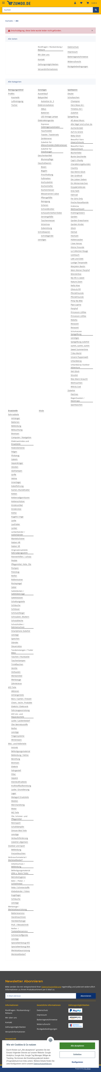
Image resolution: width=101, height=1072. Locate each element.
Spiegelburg (73, 116)
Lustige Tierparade (79, 262)
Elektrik (14, 766)
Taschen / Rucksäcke (20, 656)
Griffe (13, 474)
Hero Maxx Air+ (77, 105)
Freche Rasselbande (80, 202)
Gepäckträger (17, 463)
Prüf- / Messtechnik (19, 924)
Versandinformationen (48, 69)
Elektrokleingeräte (46, 120)
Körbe (14, 513)
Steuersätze (16, 646)
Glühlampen (16, 470)
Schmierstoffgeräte (19, 935)
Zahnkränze (16, 683)
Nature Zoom (76, 281)
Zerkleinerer (46, 138)
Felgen (14, 451)
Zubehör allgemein (19, 842)
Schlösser (15, 609)
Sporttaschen (76, 404)
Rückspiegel (16, 583)
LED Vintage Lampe (49, 116)
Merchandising (18, 805)
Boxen (43, 167)
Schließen (77, 1054)
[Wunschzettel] (81, 3)
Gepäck (14, 778)
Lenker (14, 528)
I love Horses (76, 243)
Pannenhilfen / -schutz (21, 556)
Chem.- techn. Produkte (21, 702)
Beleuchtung (16, 429)
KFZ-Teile (12, 687)
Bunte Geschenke (78, 156)
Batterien (45, 112)
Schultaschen (73, 97)
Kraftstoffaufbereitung (21, 785)
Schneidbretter (47, 209)
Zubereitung (46, 228)
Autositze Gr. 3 (47, 101)
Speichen (15, 638)
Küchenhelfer (47, 186)
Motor (14, 808)
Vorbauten (16, 672)
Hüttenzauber (77, 239)
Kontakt (41, 59)
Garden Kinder (77, 224)
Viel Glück (75, 371)
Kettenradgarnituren (20, 497)
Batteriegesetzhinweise (78, 56)
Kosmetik (15, 97)
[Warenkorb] (91, 3)
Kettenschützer (18, 501)
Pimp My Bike (77, 300)
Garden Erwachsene (80, 220)
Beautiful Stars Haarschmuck (77, 147)
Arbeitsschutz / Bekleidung (18, 865)
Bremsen (15, 433)
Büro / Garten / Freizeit (21, 698)
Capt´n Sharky (77, 160)
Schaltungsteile (18, 601)
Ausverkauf (43, 93)
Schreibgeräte (47, 235)
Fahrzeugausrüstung (20, 710)
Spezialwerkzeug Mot (20, 946)
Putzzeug (15, 572)
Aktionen (15, 691)
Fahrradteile (13, 414)
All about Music (77, 120)
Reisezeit (75, 323)
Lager (13, 793)
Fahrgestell (16, 770)
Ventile (14, 668)
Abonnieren (86, 996)
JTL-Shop (87, 1069)
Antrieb (14, 747)
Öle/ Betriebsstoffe (19, 724)
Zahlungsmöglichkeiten (48, 64)
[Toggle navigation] (3, 1)
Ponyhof (74, 308)
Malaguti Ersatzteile (20, 797)
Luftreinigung (17, 101)
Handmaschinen (18, 917)
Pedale (14, 560)
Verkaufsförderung (19, 838)
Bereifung (15, 759)
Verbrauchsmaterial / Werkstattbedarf (17, 858)
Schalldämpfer (17, 826)
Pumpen (15, 568)
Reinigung (45, 201)
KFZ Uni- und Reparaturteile (17, 715)
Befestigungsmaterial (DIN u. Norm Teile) (20, 871)
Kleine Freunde (77, 247)
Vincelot (74, 375)
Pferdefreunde (77, 293)
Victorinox (45, 224)
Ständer (14, 642)
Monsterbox (76, 274)
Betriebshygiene (18, 877)
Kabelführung (17, 486)
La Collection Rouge (79, 251)
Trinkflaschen (17, 664)
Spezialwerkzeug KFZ (20, 942)
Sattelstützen (17, 597)
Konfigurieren (77, 1062)
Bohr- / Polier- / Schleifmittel (18, 882)
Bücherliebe (76, 152)
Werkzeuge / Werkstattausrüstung (17, 908)
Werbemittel (16, 676)
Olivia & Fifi (76, 289)
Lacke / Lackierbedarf (20, 720)
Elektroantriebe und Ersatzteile (20, 442)
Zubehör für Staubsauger (46, 150)
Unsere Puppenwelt (79, 357)
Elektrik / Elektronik (19, 706)
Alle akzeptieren (77, 1046)
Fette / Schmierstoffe (20, 887)
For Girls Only (77, 198)
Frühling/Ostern (78, 213)
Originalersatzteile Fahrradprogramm (19, 551)
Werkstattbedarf (18, 954)
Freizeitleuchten (18, 853)
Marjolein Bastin (78, 266)
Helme (14, 478)
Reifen (14, 575)
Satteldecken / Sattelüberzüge (18, 592)
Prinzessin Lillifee (78, 312)
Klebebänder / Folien (20, 891)
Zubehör (74, 112)
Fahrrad (74, 194)
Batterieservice (17, 913)
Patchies (74, 394)
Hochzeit (74, 235)
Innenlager (16, 482)
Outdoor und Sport (16, 846)
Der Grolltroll (76, 175)
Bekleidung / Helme (20, 755)
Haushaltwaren (44, 163)
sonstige (15, 635)
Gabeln (14, 459)
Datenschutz (73, 47)
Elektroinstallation (46, 105)
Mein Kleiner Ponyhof (80, 270)
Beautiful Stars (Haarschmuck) (77, 140)
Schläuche (15, 605)
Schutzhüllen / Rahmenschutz (17, 625)
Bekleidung (16, 426)
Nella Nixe (75, 285)
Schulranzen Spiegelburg (76, 332)
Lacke (13, 520)
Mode (41, 410)
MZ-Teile (15, 812)
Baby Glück (75, 135)
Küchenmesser (47, 190)
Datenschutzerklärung (51, 986)
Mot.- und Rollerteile (17, 743)
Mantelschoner (18, 538)
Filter (13, 774)
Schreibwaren (44, 232)
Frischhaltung (47, 174)
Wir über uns (43, 54)
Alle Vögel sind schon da (81, 124)
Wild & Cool (76, 386)
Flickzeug (15, 455)
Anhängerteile (17, 695)
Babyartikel (43, 97)
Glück (73, 228)
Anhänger (15, 418)
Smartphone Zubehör (20, 631)
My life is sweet (77, 278)
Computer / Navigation (21, 437)
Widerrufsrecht (74, 61)
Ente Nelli (75, 191)
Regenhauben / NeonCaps (77, 399)
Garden (74, 216)
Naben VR (15, 546)
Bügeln (44, 170)
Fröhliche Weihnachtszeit (77, 207)
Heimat (74, 232)
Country (74, 168)
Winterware (16, 739)
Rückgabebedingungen (78, 66)
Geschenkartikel (45, 155)
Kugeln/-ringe (17, 516)
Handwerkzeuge (18, 921)
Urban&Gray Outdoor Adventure (80, 366)
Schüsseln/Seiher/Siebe (51, 213)
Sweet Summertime (79, 349)
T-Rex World (76, 353)
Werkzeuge (16, 679)
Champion (75, 101)
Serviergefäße (47, 216)
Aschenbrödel (77, 128)
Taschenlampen (18, 660)
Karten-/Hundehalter (20, 490)
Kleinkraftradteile (19, 782)
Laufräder (15, 524)
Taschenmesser (48, 220)
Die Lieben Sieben (79, 179)
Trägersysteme (17, 736)
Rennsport (16, 823)
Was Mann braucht (79, 379)
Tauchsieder (46, 130)
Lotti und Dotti (77, 258)
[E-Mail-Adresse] (40, 996)
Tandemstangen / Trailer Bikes (22, 651)
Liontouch (75, 255)
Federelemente (18, 448)
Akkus (43, 109)
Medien (14, 801)
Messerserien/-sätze (50, 193)
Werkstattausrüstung (20, 950)
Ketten (14, 493)
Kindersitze (16, 509)
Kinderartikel (17, 505)
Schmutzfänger (18, 613)
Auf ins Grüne (77, 132)
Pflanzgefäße (46, 197)
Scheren (44, 205)
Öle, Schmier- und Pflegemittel (19, 817)
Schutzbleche (17, 620)
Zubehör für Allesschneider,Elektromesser (54, 143)
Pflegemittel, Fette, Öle (21, 564)
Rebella (74, 320)
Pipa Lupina (76, 304)
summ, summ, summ (80, 345)
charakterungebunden (81, 164)
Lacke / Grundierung (20, 789)
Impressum (73, 52)
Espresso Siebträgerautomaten (50, 125)
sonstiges (42, 239)
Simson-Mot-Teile (19, 830)
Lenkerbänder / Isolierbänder (18, 533)
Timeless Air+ (77, 109)
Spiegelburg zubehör (80, 341)
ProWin (11, 93)
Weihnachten (76, 383)
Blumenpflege (47, 159)
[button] (75, 3)
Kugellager (16, 895)
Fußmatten (46, 178)
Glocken (14, 467)
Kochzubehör (47, 182)
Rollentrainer (17, 579)
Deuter (71, 93)
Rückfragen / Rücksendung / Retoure (50, 48)
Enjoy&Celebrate (78, 187)
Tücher (14, 105)
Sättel (13, 587)
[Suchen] (47, 10)
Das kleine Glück (78, 172)
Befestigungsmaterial (20, 751)
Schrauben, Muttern (20, 616)
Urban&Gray (76, 361)
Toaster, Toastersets (50, 134)
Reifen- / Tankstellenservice (19, 929)
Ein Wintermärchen (79, 183)
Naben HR (15, 542)
